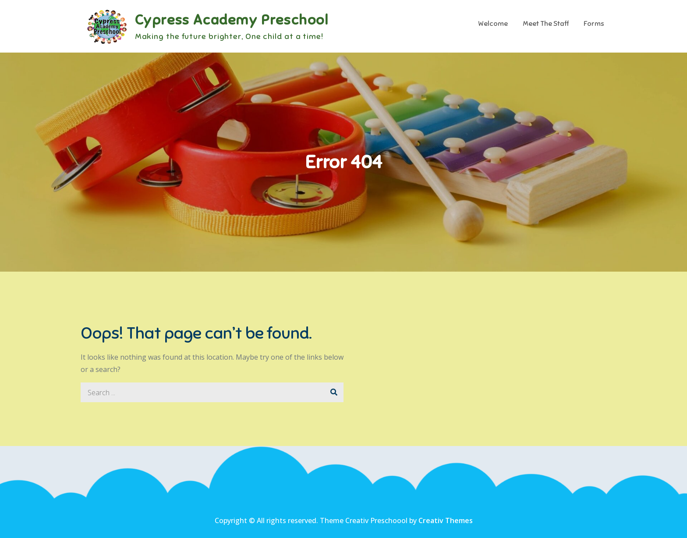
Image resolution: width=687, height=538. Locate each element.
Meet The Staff (546, 23)
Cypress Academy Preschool (232, 19)
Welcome (493, 23)
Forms (594, 23)
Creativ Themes (445, 520)
